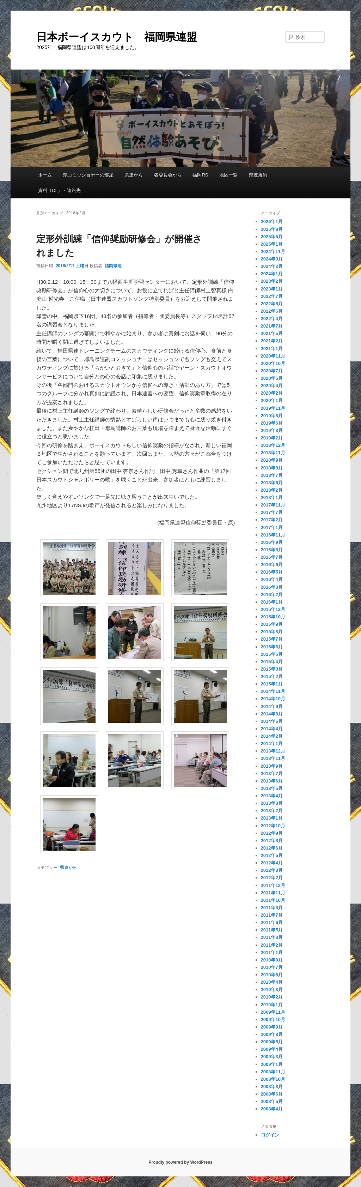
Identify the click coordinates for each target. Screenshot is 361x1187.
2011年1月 (272, 952)
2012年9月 (272, 833)
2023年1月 (272, 289)
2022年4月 (272, 318)
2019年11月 (273, 408)
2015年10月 (273, 616)
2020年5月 (272, 378)
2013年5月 (272, 788)
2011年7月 (272, 915)
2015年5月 (272, 654)
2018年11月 (273, 452)
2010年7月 (272, 967)
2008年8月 (272, 1086)
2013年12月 (273, 751)
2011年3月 (272, 937)
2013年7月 (272, 773)
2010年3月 (272, 989)
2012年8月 (272, 840)
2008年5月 (272, 1101)
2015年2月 (272, 676)
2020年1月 (272, 400)
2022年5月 (272, 311)
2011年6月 (272, 922)
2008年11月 (273, 1071)
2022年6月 (272, 303)
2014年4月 (272, 728)
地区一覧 (228, 175)
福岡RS (200, 175)
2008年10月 (273, 1079)
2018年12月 (273, 445)
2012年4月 (272, 862)
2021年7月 (272, 326)
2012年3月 (272, 870)
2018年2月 (272, 490)
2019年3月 (272, 430)
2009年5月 (272, 1041)
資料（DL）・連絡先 (59, 190)
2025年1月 (272, 244)
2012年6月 (272, 848)
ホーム (45, 175)
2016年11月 (273, 535)
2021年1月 (272, 348)
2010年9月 (272, 960)
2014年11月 (273, 691)
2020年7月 (272, 370)
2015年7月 (272, 639)
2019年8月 (272, 415)
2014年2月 (272, 736)
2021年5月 (272, 333)
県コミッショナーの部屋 (88, 175)
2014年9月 (272, 706)
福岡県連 (113, 265)
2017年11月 (273, 505)
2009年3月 (272, 1056)
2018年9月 (272, 460)
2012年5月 (272, 855)
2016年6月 (272, 564)
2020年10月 (273, 363)
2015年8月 (272, 631)
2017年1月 (272, 527)
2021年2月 (272, 340)
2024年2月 (272, 266)
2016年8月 (272, 549)
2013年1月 (272, 818)
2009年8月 (272, 1034)
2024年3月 (272, 259)
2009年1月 (272, 1064)
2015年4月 (272, 661)
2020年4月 (272, 385)
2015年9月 (272, 624)
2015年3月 (272, 669)
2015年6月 (272, 646)
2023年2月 (272, 281)
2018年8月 (272, 467)
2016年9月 (272, 542)
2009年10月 (273, 1019)
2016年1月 (272, 602)
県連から (133, 175)
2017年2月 (272, 519)
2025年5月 (272, 236)
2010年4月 (272, 982)
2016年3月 (272, 587)
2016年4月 (272, 579)
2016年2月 (272, 594)
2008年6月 (272, 1094)
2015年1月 (272, 684)
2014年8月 (272, 714)
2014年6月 (272, 721)
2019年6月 (272, 423)
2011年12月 (273, 885)
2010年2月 (272, 997)
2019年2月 (272, 437)
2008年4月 (272, 1108)
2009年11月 (273, 1012)
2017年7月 (272, 512)
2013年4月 (272, 795)
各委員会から (168, 175)
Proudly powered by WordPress (180, 1162)
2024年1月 (272, 273)
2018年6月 (272, 482)
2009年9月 (272, 1027)
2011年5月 (272, 930)
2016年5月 (272, 572)
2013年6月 (272, 781)
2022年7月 (272, 296)
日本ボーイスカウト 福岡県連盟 (116, 37)
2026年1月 (272, 221)
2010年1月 (272, 1004)
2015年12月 (273, 609)
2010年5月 (272, 974)
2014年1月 (272, 743)
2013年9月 (272, 766)
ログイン (270, 1135)
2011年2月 (272, 945)
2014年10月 (273, 698)
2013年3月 (272, 803)
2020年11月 (273, 356)
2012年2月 (272, 877)
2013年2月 (272, 810)
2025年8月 (272, 229)
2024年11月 (273, 251)
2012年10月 (273, 825)
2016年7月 (272, 557)
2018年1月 (272, 497)
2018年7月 (272, 475)
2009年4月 (272, 1049)
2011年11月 (273, 892)
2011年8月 (272, 907)
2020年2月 (272, 393)
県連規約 (258, 175)
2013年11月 (273, 758)
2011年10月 (273, 900)
